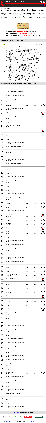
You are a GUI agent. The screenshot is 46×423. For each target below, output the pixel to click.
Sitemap (32, 421)
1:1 (39, 44)
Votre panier (16, 412)
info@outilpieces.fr (9, 421)
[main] (23, 211)
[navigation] (21, 5)
